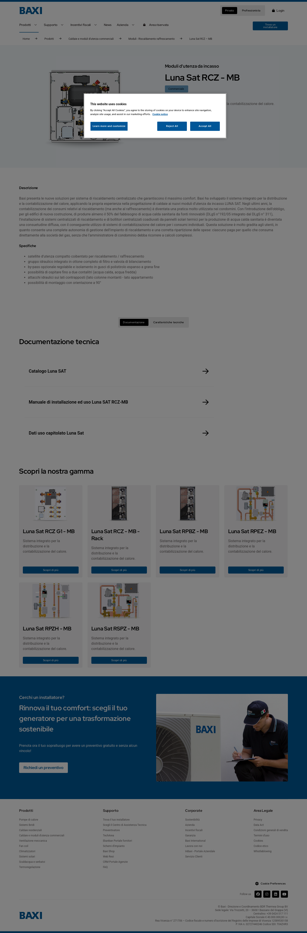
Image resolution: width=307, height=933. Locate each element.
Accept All (205, 126)
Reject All (172, 126)
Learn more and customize (109, 126)
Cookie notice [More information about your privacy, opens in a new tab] (160, 114)
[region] (155, 115)
